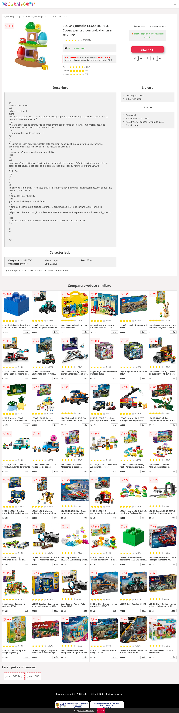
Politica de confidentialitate (90, 694)
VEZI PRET (147, 49)
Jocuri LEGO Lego (59, 16)
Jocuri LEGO (24, 16)
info (26, 332)
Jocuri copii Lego (41, 16)
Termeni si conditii (65, 694)
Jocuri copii (10, 16)
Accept (100, 710)
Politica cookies (114, 694)
